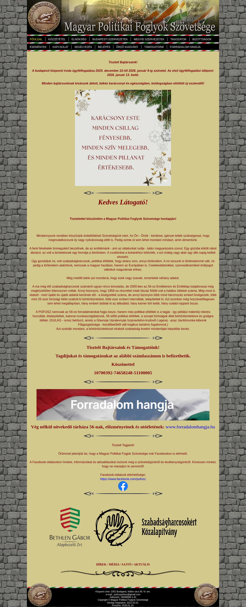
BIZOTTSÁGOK (202, 39)
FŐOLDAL (36, 39)
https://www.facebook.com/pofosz (123, 479)
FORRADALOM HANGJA (185, 46)
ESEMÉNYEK (38, 46)
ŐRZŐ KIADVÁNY (127, 46)
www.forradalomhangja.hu (190, 426)
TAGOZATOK (177, 39)
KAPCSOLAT (60, 46)
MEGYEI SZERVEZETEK (149, 39)
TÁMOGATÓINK (154, 46)
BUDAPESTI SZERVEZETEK (110, 39)
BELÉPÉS (104, 46)
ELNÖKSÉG (78, 39)
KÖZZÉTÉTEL (57, 39)
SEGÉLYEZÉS (83, 46)
